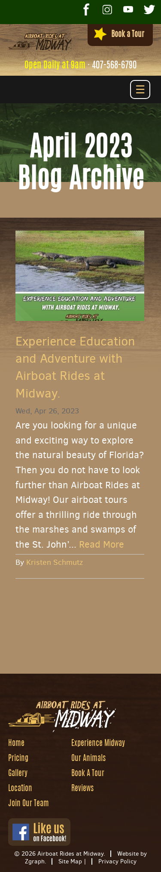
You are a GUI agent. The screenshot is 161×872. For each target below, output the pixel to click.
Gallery (17, 774)
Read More (101, 544)
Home (16, 744)
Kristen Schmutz (54, 562)
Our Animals (88, 759)
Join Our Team (28, 804)
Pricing (18, 759)
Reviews (82, 789)
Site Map (70, 861)
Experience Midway (98, 744)
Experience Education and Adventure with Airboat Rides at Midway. (75, 367)
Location (20, 789)
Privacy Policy (117, 861)
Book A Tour (87, 774)
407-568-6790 (114, 65)
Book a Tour (119, 34)
